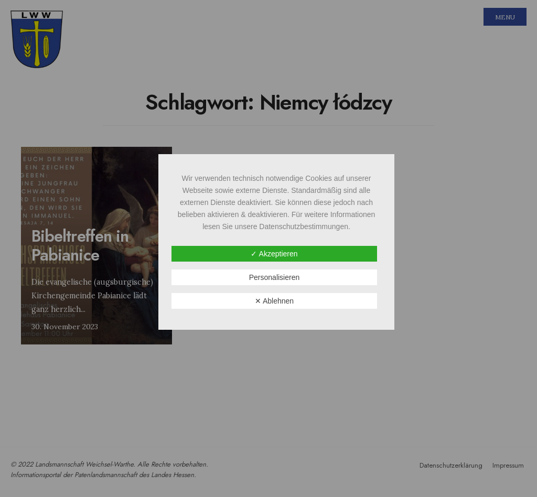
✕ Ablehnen (274, 301)
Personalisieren (274, 277)
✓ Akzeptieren (274, 254)
